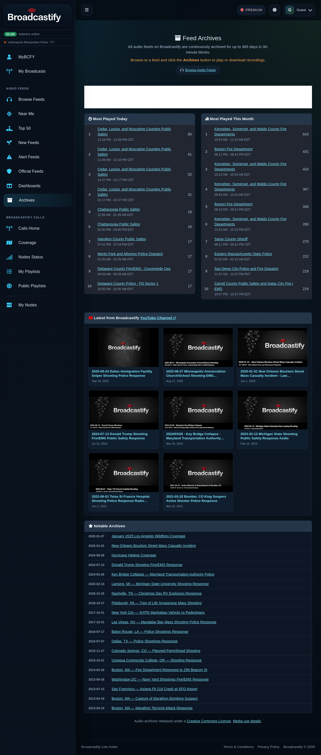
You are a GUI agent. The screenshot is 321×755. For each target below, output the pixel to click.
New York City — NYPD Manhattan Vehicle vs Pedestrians (158, 612)
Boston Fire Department (233, 149)
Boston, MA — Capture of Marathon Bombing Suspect (155, 698)
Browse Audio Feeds (200, 70)
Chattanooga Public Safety (119, 209)
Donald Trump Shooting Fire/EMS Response (147, 565)
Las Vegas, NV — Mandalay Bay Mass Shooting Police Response (164, 622)
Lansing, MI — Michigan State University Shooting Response (160, 584)
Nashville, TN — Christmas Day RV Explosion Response (157, 593)
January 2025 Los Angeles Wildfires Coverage (148, 536)
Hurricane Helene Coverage (134, 555)
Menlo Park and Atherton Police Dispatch (130, 254)
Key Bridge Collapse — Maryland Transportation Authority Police (163, 574)
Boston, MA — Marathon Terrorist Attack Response (152, 708)
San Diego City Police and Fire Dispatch (246, 269)
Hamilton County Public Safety (122, 239)
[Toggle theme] (274, 10)
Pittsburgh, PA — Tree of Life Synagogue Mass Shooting (157, 603)
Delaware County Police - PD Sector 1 (128, 283)
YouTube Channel (158, 318)
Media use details (247, 721)
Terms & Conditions (238, 747)
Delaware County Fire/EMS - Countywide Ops (134, 269)
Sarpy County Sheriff (231, 239)
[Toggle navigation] (86, 10)
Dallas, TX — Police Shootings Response (145, 641)
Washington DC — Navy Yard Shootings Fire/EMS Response (160, 679)
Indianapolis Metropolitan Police (28, 42)
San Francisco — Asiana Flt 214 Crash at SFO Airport (154, 689)
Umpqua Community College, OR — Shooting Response (157, 660)
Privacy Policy (269, 747)
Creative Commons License (209, 721)
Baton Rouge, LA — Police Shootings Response (150, 632)
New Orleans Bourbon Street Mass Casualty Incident (154, 546)
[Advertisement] (198, 97)
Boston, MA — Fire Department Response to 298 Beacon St (159, 670)
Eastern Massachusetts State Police (243, 254)
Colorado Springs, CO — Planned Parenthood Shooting (156, 651)
